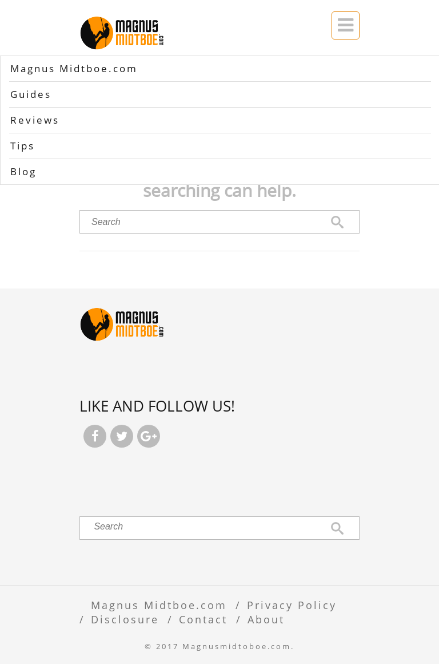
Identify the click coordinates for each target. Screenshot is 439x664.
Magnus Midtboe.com (74, 68)
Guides (30, 94)
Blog (23, 171)
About (266, 619)
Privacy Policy (292, 605)
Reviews (34, 120)
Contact (203, 619)
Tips (22, 145)
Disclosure (125, 619)
